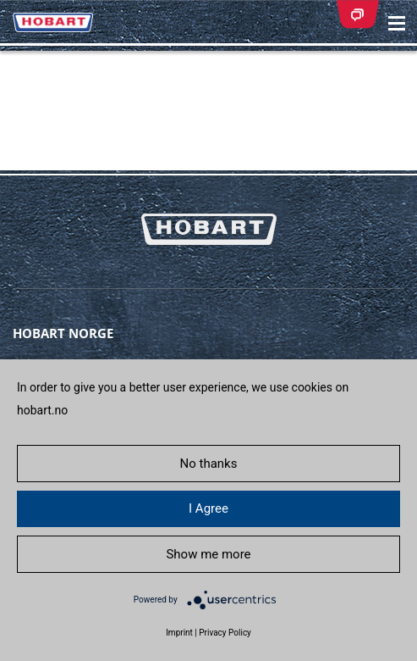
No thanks (209, 463)
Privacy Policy (225, 632)
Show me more (208, 554)
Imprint (179, 632)
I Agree (208, 508)
